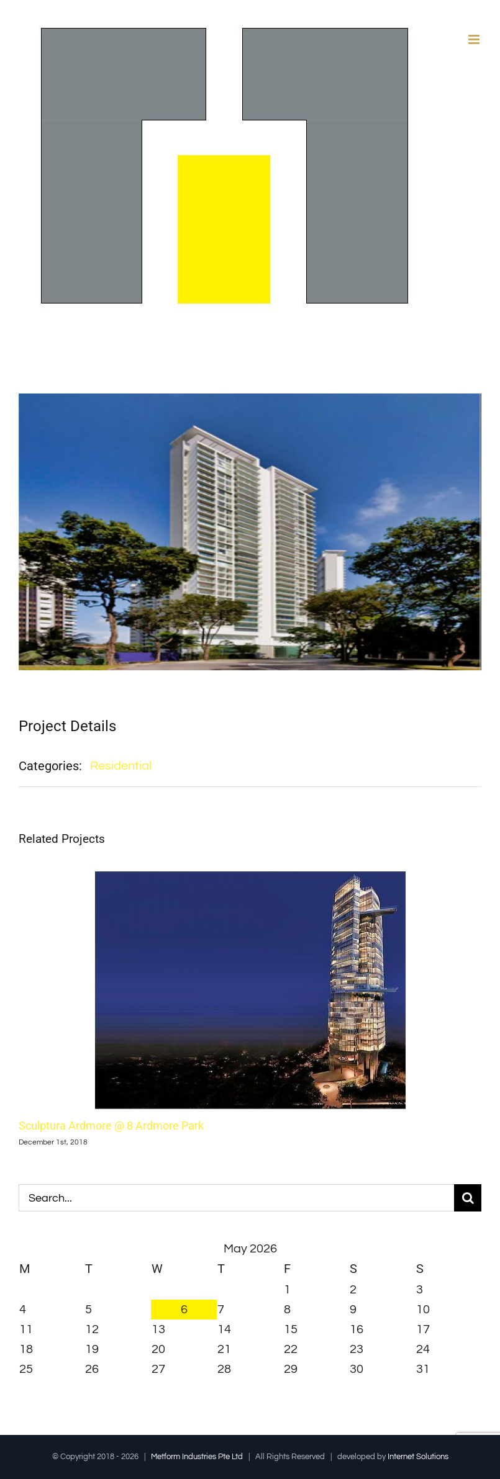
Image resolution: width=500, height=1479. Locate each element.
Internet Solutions (418, 1456)
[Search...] (236, 1198)
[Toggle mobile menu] (474, 39)
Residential (121, 766)
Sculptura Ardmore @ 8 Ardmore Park (111, 1125)
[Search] (467, 1198)
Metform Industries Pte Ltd (197, 1456)
